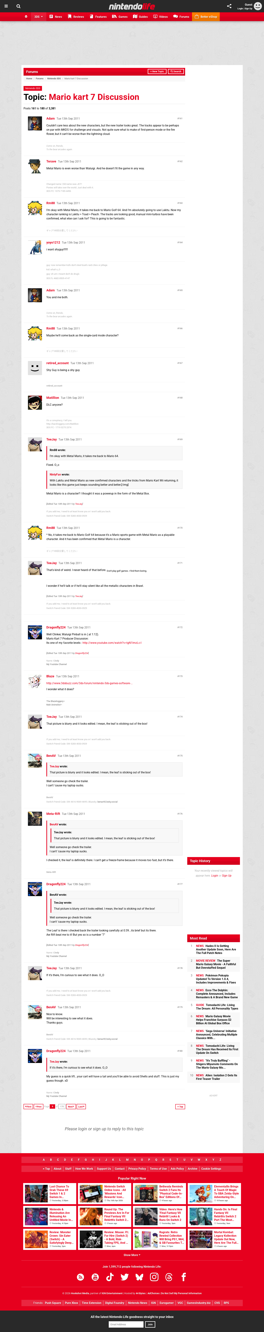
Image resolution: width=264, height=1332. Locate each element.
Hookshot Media (80, 1293)
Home (29, 78)
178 (180, 968)
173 (180, 676)
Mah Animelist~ (54, 704)
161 (180, 118)
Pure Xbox (71, 1303)
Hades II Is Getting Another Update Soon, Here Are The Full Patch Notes (216, 949)
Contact (120, 1168)
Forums (32, 72)
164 (180, 242)
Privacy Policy (137, 1168)
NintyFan (55, 474)
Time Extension (91, 1303)
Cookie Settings (211, 1168)
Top (46, 1168)
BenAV (51, 756)
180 (180, 1051)
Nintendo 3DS (54, 78)
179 (180, 1007)
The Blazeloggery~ (55, 701)
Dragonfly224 (56, 627)
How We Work (84, 1168)
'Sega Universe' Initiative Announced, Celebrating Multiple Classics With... (216, 1034)
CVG (217, 1303)
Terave (51, 161)
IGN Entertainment (112, 1293)
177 (180, 884)
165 (180, 290)
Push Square (53, 1303)
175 (180, 755)
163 (180, 203)
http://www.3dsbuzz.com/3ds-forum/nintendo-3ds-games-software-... (89, 683)
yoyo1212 (53, 242)
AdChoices (153, 1293)
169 (180, 439)
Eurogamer (167, 1303)
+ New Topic (157, 71)
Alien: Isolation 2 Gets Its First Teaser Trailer (216, 1077)
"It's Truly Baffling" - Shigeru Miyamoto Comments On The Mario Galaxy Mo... (217, 1064)
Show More (132, 1255)
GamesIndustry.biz (199, 1303)
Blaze (50, 676)
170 (180, 527)
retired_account (57, 363)
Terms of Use (158, 1168)
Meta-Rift (53, 814)
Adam (50, 118)
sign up (99, 1128)
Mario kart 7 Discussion (94, 97)
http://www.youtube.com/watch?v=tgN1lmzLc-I (112, 642)
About (57, 1168)
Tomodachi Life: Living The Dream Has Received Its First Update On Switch (217, 1049)
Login (240, 8)
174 (180, 716)
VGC (180, 1303)
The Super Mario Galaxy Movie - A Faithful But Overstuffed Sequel (216, 964)
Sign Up (248, 8)
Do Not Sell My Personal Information (181, 1293)
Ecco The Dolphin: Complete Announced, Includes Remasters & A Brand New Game (217, 994)
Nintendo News (137, 1303)
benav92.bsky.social (107, 801)
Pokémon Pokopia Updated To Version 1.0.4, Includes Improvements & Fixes (216, 979)
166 (180, 328)
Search (176, 71)
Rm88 (50, 203)
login (82, 1128)
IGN (153, 1303)
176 (180, 813)
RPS (226, 1303)
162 (180, 161)
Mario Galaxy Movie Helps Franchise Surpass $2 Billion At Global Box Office (213, 1020)
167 (180, 363)
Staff (68, 1168)
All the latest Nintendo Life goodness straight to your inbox (132, 1317)
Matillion (52, 398)
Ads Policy (177, 1168)
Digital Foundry (114, 1303)
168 (180, 397)
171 (180, 563)
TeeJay (51, 439)
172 (180, 627)
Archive (192, 1168)
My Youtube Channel (56, 664)
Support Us (104, 1168)
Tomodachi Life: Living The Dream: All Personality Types (217, 1006)
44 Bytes (140, 1293)
